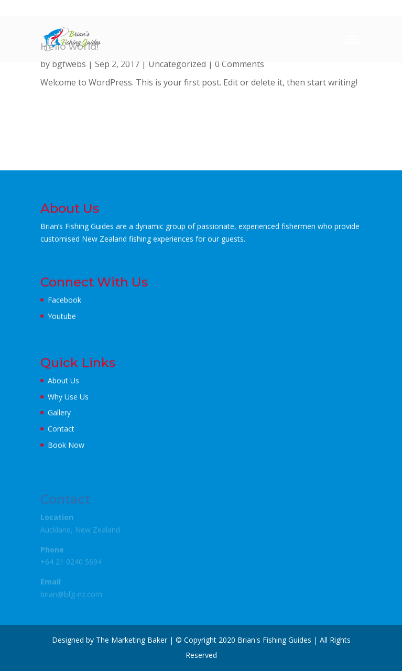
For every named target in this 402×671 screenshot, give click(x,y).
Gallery (59, 412)
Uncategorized (177, 64)
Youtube (62, 316)
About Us (63, 380)
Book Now (66, 445)
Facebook (64, 300)
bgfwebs (69, 64)
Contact (61, 429)
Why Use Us (68, 397)
